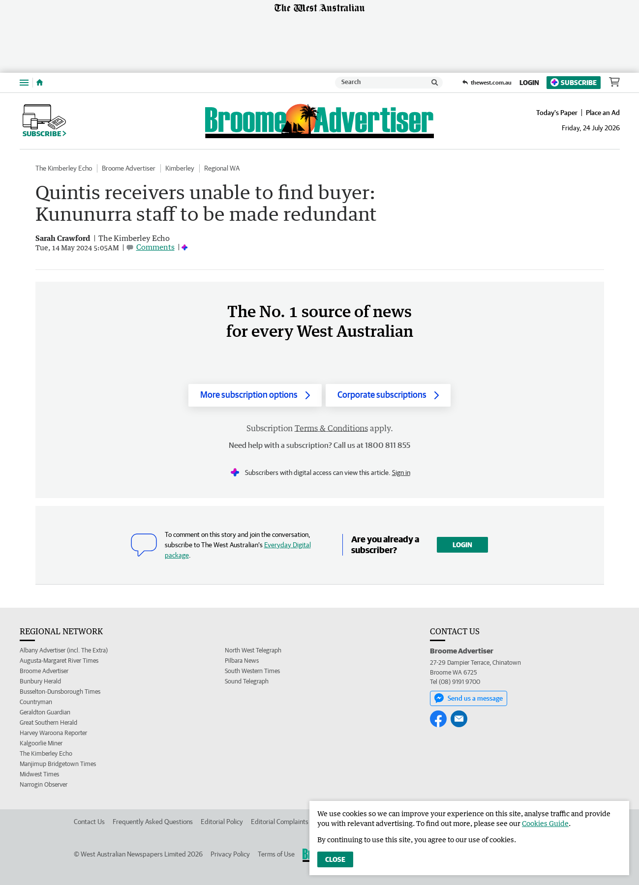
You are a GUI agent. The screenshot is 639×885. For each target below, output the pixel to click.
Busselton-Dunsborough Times (60, 691)
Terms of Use (276, 854)
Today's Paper (557, 112)
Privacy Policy (230, 854)
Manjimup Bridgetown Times (58, 763)
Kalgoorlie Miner (41, 743)
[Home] (39, 82)
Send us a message (468, 698)
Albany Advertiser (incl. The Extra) (64, 650)
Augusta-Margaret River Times (59, 660)
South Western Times (252, 671)
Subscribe (573, 82)
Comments (155, 246)
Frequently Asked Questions (153, 822)
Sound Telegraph (247, 681)
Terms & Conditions (331, 428)
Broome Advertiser (128, 168)
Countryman (36, 702)
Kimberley (179, 168)
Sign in (401, 472)
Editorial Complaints (279, 822)
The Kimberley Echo (63, 168)
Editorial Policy (222, 822)
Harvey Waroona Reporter (53, 733)
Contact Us (89, 822)
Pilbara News (242, 660)
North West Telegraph (253, 650)
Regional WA (222, 168)
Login (529, 83)
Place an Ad (603, 112)
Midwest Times (39, 774)
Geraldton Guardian (45, 712)
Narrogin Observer (43, 784)
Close (335, 859)
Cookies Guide (545, 823)
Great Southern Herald (48, 722)
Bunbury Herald (40, 681)
